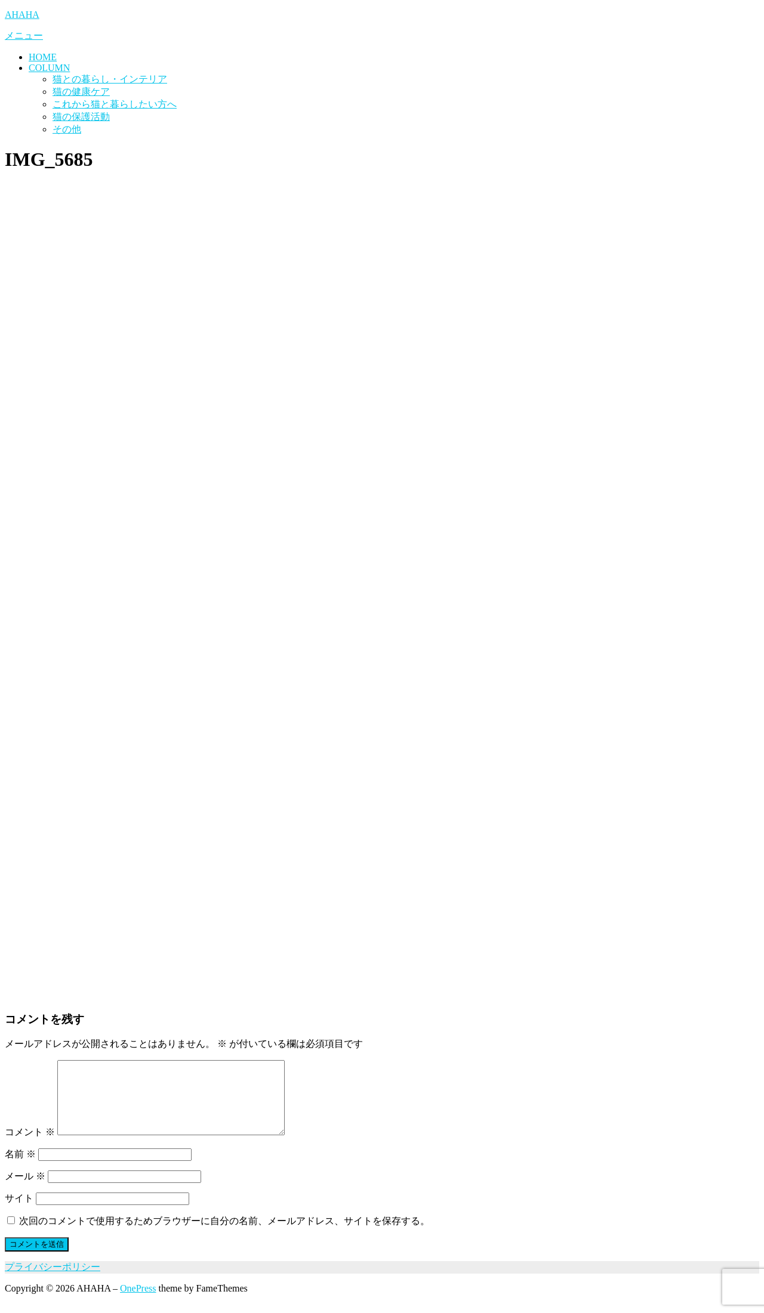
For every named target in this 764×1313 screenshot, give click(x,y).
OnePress (138, 1302)
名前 (20, 1168)
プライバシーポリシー (52, 1281)
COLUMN (49, 68)
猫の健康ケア (81, 91)
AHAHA (22, 15)
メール (25, 1190)
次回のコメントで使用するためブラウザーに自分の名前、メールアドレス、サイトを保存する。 (224, 1235)
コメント (30, 1146)
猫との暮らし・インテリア (110, 79)
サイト (19, 1212)
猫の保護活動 (81, 117)
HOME (43, 57)
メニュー (24, 35)
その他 (67, 129)
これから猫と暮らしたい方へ (115, 104)
